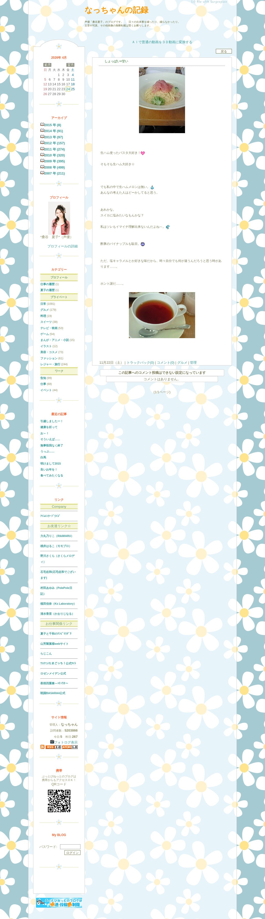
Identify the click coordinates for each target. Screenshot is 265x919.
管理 (193, 362)
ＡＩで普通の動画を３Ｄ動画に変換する (162, 42)
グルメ (182, 362)
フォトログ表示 (64, 742)
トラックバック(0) (140, 362)
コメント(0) (165, 362)
